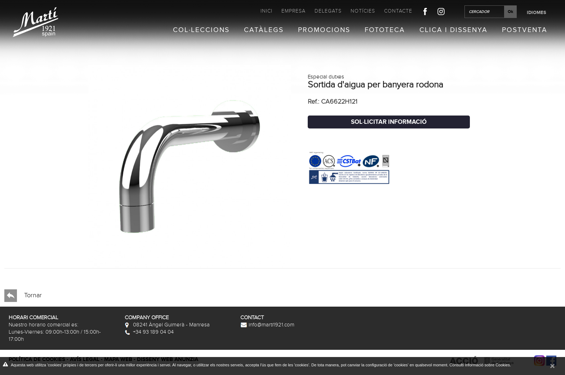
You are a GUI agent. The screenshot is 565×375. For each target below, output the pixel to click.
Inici (266, 11)
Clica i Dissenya (453, 30)
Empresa (293, 11)
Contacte (398, 11)
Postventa (524, 30)
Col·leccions (201, 30)
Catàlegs (264, 30)
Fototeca (385, 30)
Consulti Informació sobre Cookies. (480, 365)
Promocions (324, 30)
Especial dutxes (326, 76)
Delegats (328, 11)
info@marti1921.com (267, 324)
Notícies (363, 11)
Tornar (23, 295)
